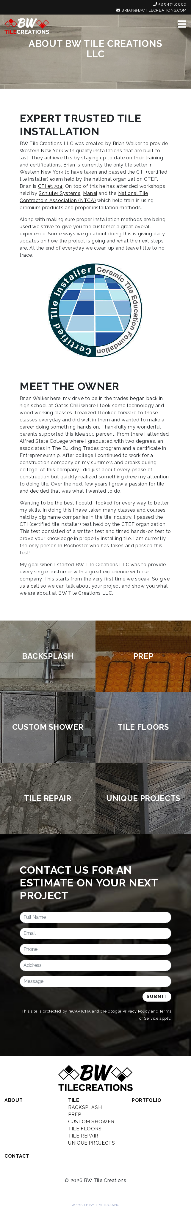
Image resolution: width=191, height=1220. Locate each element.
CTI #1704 (50, 186)
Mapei (90, 193)
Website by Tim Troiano (95, 1205)
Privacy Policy (136, 1011)
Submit (157, 996)
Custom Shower (91, 1121)
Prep (74, 1114)
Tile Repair (83, 1136)
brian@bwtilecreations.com (151, 10)
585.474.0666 (170, 4)
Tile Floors (85, 1129)
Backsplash (85, 1107)
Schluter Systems (59, 193)
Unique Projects (91, 1143)
